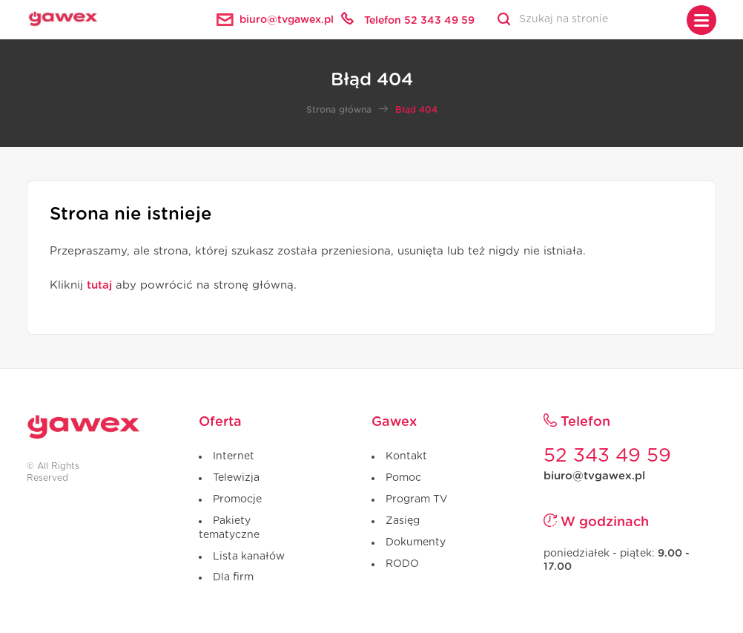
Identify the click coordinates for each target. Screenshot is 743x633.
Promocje (237, 499)
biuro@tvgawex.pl (594, 476)
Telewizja (236, 478)
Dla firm (233, 577)
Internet (233, 456)
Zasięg (403, 521)
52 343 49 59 (607, 455)
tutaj (99, 285)
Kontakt (406, 456)
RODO (402, 564)
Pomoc (403, 478)
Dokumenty (416, 542)
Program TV (416, 499)
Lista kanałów (249, 556)
